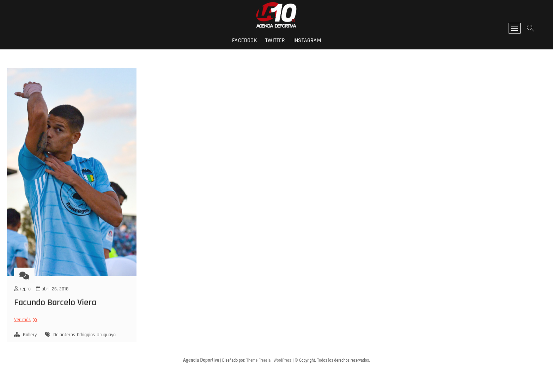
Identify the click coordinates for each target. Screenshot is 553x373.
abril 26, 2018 (52, 299)
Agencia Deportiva (201, 360)
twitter (275, 40)
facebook (244, 40)
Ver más (25, 329)
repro (22, 299)
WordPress (283, 360)
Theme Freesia (258, 360)
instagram (307, 40)
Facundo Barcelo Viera (55, 312)
